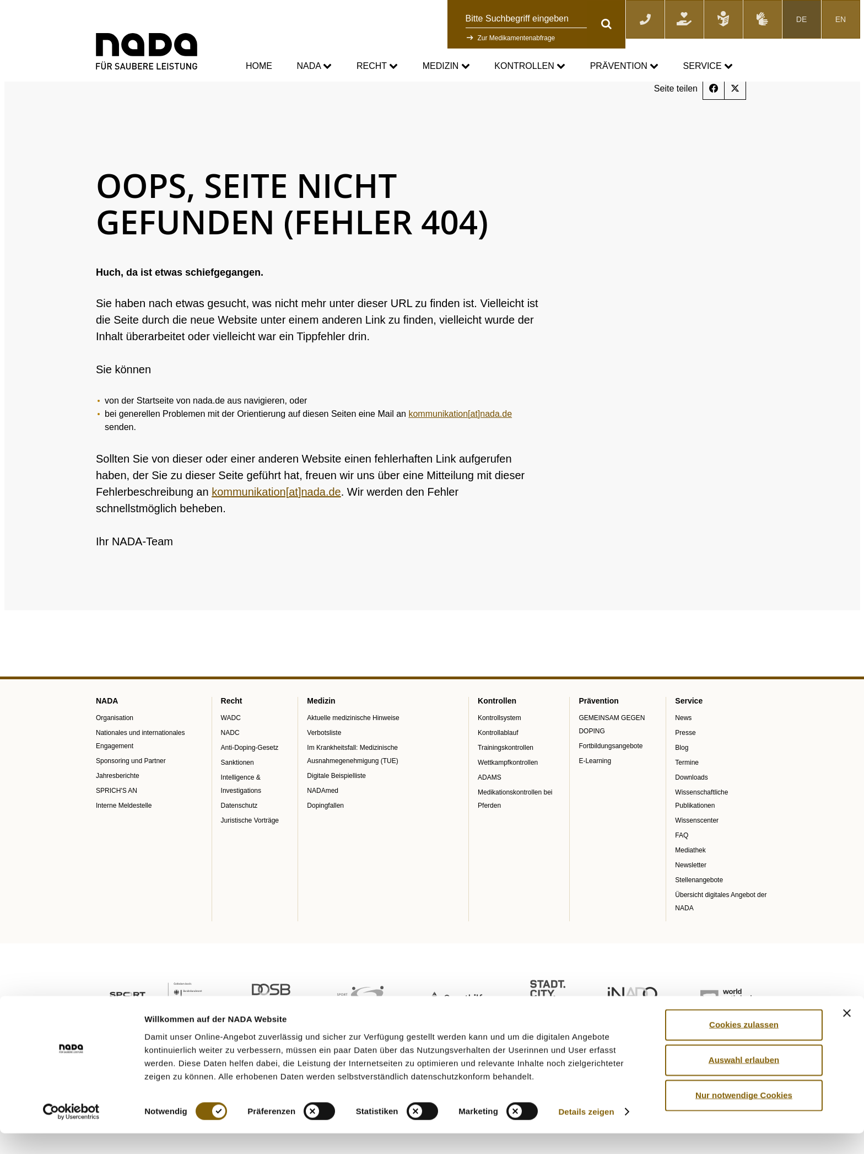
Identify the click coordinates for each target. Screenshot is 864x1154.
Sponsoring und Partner (131, 789)
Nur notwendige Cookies (743, 1115)
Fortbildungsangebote (610, 774)
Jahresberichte (117, 804)
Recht (377, 66)
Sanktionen (237, 791)
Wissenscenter (697, 848)
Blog (681, 776)
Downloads (691, 805)
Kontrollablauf (498, 761)
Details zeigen (586, 1132)
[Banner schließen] (847, 1034)
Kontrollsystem (499, 746)
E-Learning (595, 789)
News (683, 746)
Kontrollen (529, 66)
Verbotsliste (324, 761)
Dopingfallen (325, 834)
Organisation (114, 746)
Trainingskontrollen (505, 776)
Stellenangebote (699, 908)
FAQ (681, 863)
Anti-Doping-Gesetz (250, 776)
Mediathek (690, 878)
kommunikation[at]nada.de (460, 442)
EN (840, 19)
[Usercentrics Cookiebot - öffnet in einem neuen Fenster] (71, 1132)
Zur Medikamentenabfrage (516, 38)
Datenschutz (239, 834)
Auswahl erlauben (744, 1080)
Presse (685, 761)
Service (708, 66)
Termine (687, 791)
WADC (231, 746)
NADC (230, 761)
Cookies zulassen (744, 1045)
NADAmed (322, 819)
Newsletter (690, 893)
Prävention (624, 66)
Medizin (446, 66)
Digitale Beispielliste (336, 804)
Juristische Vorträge (250, 848)
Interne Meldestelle (124, 834)
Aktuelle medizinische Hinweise (353, 746)
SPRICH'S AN (116, 819)
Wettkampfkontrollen (508, 791)
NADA (314, 66)
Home (259, 66)
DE (801, 19)
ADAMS (489, 805)
